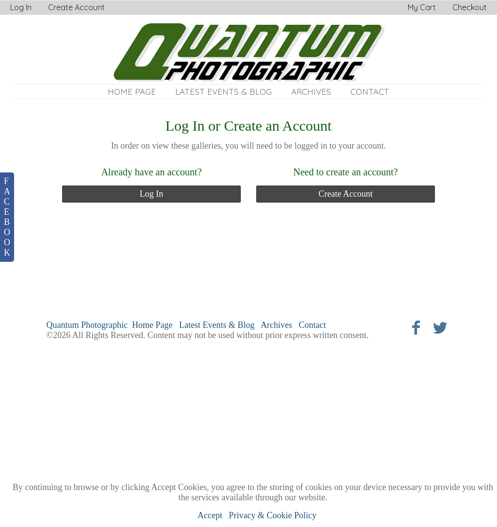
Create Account (76, 7)
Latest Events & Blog (223, 91)
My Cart (423, 7)
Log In (21, 7)
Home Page (132, 91)
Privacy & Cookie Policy (272, 515)
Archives (311, 91)
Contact (369, 91)
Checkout (469, 7)
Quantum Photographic (87, 325)
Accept (210, 515)
